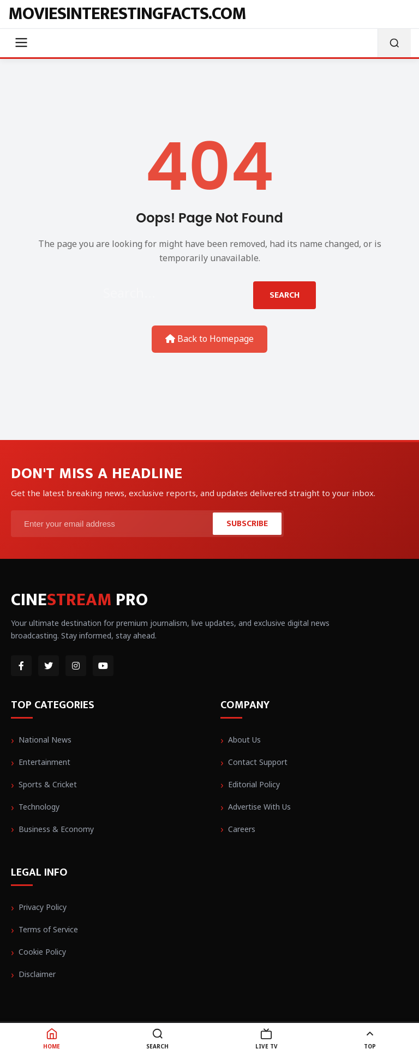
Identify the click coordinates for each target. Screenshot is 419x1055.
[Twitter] (48, 665)
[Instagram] (75, 665)
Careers (241, 829)
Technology (39, 806)
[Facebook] (21, 665)
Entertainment (44, 762)
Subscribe (247, 523)
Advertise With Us (259, 806)
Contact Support (258, 762)
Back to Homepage (209, 339)
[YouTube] (103, 665)
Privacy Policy (43, 907)
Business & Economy (56, 829)
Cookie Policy (42, 952)
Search (285, 295)
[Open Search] (394, 43)
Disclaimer (37, 974)
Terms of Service (48, 929)
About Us (244, 739)
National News (45, 739)
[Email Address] (113, 524)
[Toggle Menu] (21, 43)
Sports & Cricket (48, 784)
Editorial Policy (254, 784)
